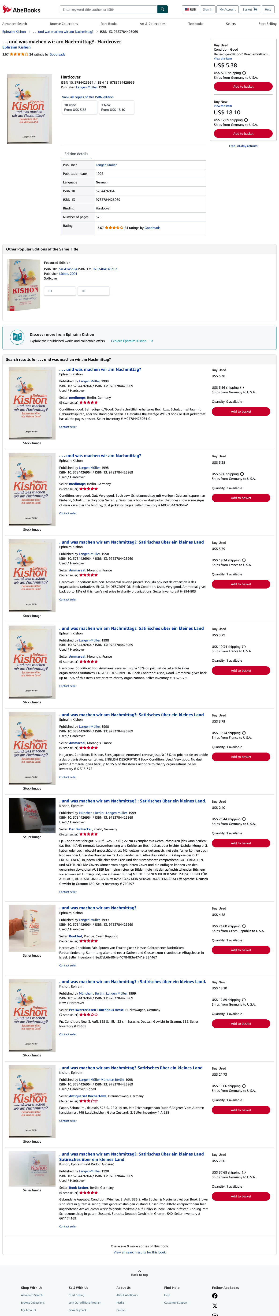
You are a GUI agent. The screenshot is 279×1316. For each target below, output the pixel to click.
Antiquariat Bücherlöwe (88, 1096)
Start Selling (268, 24)
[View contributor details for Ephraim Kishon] (16, 47)
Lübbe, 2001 (68, 274)
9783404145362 (105, 269)
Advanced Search (14, 24)
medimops (77, 397)
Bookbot (75, 936)
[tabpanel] (133, 197)
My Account (227, 9)
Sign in (207, 9)
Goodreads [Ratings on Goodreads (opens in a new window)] (57, 54)
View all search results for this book (140, 1252)
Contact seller (67, 427)
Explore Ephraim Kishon (132, 341)
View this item (223, 58)
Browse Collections (64, 24)
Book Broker (78, 1187)
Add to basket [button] (243, 86)
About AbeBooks (127, 1295)
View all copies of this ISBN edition (88, 97)
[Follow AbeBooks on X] (215, 1306)
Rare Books (109, 24)
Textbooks (195, 24)
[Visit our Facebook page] (215, 1296)
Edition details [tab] (76, 153)
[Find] (162, 9)
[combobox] (108, 9)
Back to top (139, 1275)
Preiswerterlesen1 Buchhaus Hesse (96, 1010)
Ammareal (77, 570)
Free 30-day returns (243, 146)
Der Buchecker (80, 829)
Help (268, 9)
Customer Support (175, 1302)
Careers (120, 1310)
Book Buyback (77, 1310)
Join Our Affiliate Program (85, 1302)
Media (120, 1302)
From (79, 107)
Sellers (231, 24)
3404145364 (68, 269)
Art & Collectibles (152, 24)
